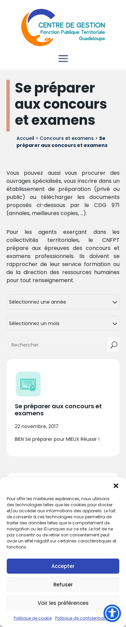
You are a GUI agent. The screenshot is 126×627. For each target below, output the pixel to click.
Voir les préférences (63, 603)
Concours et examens (67, 138)
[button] (116, 485)
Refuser (63, 584)
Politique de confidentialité (82, 618)
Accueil (25, 138)
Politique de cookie (33, 618)
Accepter (63, 566)
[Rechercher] (57, 344)
